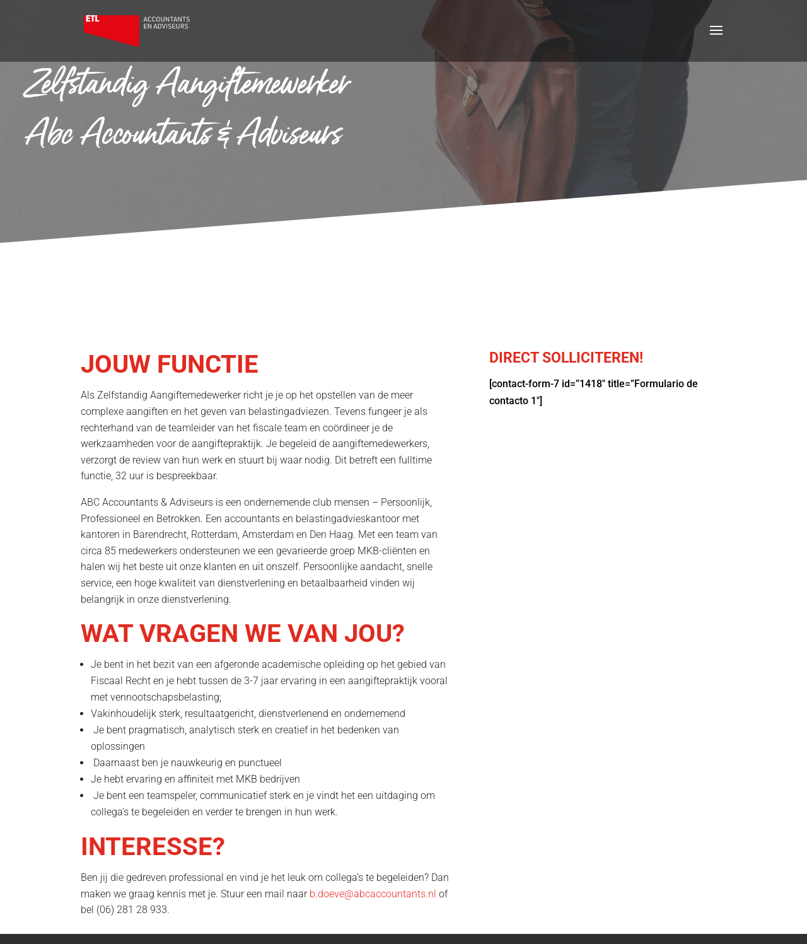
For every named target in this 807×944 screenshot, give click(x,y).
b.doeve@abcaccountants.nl (373, 894)
